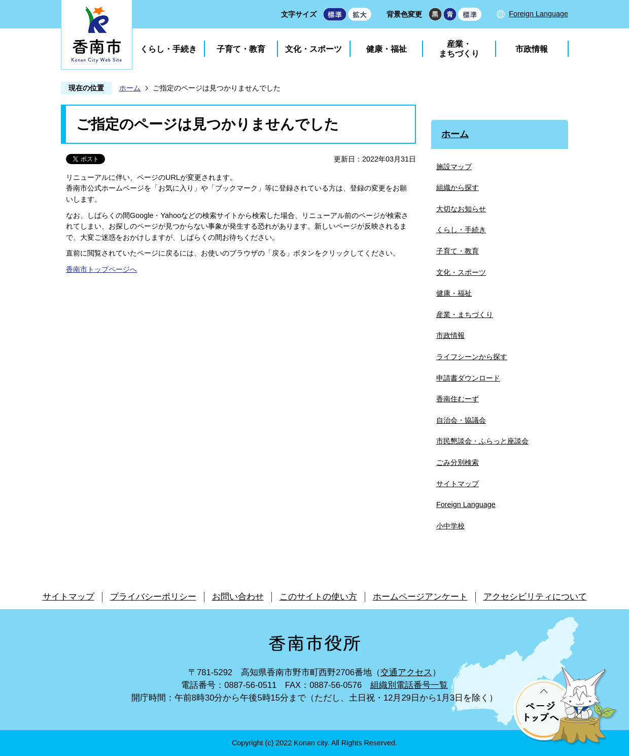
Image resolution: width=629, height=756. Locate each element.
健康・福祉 (386, 49)
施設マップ (454, 167)
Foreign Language (538, 14)
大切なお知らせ (461, 209)
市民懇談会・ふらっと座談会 (482, 441)
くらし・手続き (168, 49)
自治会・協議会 (461, 420)
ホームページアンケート (420, 597)
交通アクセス (406, 672)
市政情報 (531, 49)
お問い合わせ (238, 597)
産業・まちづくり (459, 49)
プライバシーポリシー (153, 597)
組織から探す (457, 187)
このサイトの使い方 (318, 597)
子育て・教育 (241, 49)
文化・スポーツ (313, 49)
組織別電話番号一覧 (409, 685)
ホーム (130, 88)
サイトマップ (457, 484)
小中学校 (450, 526)
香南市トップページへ (101, 269)
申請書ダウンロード (468, 378)
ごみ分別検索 (457, 462)
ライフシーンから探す (471, 357)
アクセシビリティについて (535, 597)
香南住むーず (457, 399)
